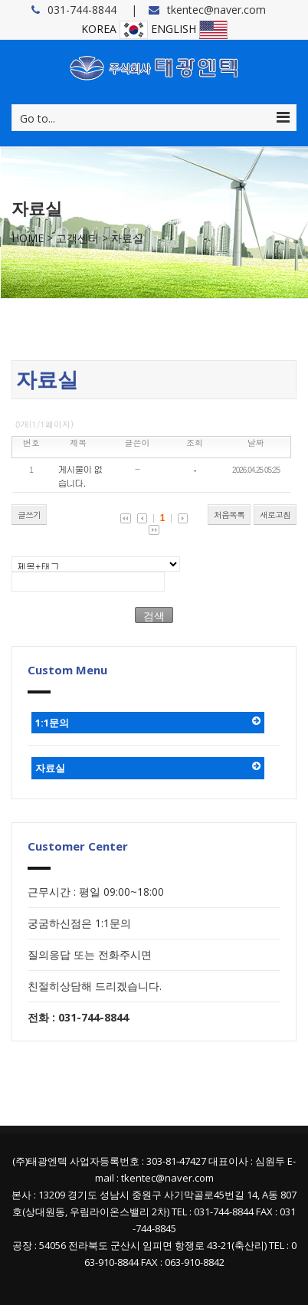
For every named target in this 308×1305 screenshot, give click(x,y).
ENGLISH (189, 28)
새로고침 (275, 514)
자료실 (127, 238)
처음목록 (229, 514)
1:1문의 (147, 723)
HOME (27, 238)
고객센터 (77, 238)
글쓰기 (29, 514)
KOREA (114, 28)
